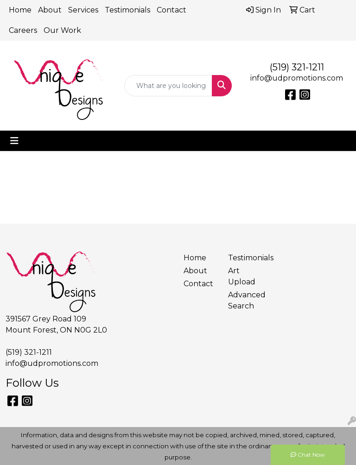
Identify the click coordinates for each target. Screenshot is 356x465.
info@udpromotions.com (296, 78)
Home (20, 10)
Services (83, 10)
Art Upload (241, 276)
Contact (171, 10)
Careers (23, 30)
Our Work (62, 30)
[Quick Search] (168, 85)
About (50, 10)
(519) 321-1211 (297, 67)
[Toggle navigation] (14, 140)
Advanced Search (244, 300)
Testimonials (127, 10)
